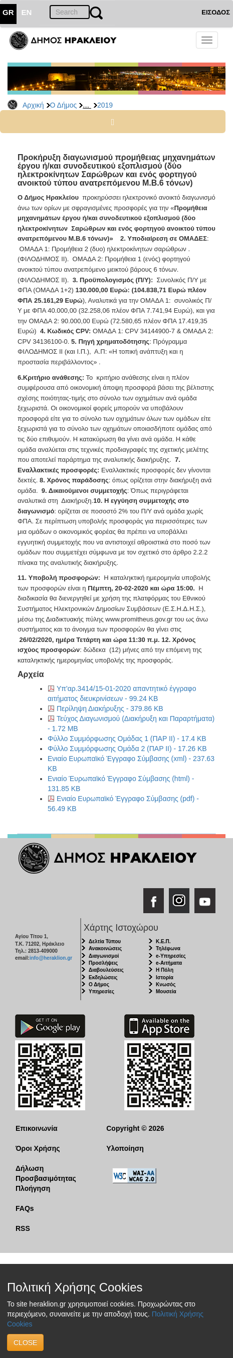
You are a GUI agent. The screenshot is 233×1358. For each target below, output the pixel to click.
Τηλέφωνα (168, 948)
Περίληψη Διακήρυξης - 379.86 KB (110, 709)
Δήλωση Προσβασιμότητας (46, 1173)
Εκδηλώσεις (103, 977)
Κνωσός (165, 984)
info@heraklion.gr (51, 958)
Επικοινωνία (37, 1128)
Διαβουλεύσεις (106, 970)
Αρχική (33, 105)
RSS (23, 1228)
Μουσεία (166, 991)
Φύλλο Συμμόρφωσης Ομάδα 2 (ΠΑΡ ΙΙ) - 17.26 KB (127, 749)
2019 (105, 105)
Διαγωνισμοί (104, 956)
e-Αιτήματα (169, 963)
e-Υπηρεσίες (171, 956)
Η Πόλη (164, 970)
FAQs (25, 1208)
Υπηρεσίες (101, 991)
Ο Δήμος (63, 105)
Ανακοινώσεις (105, 948)
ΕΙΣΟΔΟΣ (215, 12)
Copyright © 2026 (135, 1128)
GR (8, 12)
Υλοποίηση (125, 1148)
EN (27, 12)
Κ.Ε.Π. (163, 941)
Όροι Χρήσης (38, 1148)
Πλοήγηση (33, 1188)
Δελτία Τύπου (105, 941)
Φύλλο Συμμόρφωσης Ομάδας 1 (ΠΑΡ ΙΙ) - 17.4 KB (127, 739)
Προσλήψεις (103, 963)
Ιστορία (164, 977)
